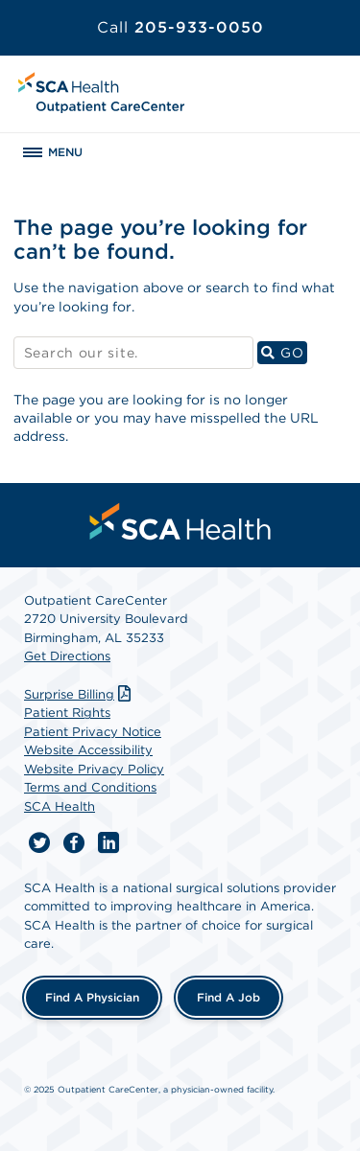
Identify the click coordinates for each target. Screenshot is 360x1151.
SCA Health (59, 806)
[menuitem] (180, 521)
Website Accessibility (88, 750)
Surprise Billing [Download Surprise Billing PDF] (79, 694)
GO (284, 352)
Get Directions (67, 656)
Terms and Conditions (90, 787)
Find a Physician (92, 997)
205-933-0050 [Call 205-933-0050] (180, 27)
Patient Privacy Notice (92, 732)
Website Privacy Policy (94, 769)
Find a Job (228, 997)
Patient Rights (67, 712)
